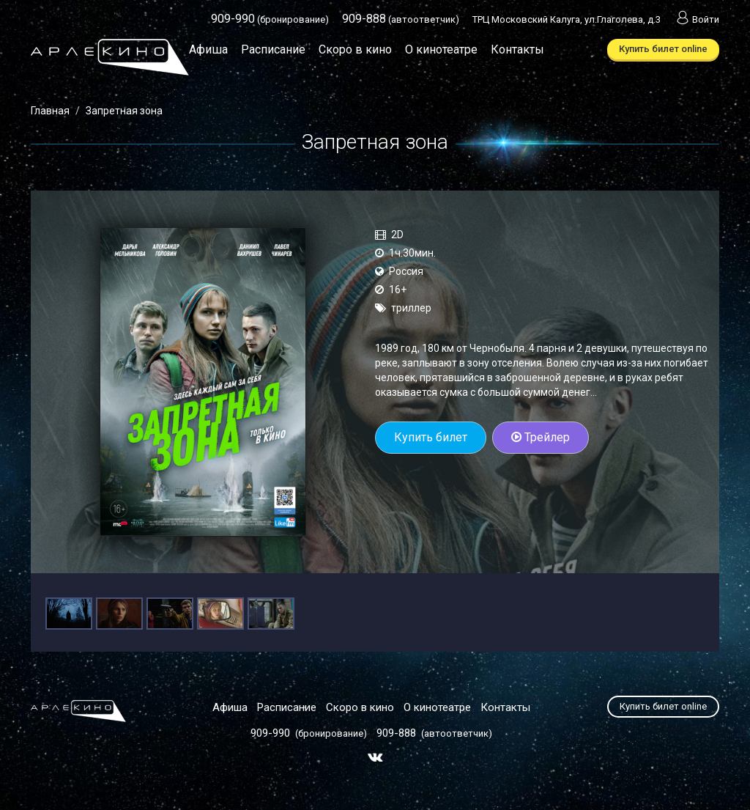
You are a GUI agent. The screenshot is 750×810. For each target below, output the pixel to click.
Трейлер (540, 437)
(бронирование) (270, 19)
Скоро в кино (355, 49)
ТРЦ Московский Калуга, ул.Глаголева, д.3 (566, 19)
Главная (50, 111)
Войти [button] (696, 19)
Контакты (517, 49)
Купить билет (430, 437)
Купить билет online (663, 48)
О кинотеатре (441, 49)
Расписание (273, 49)
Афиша (208, 49)
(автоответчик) (400, 19)
